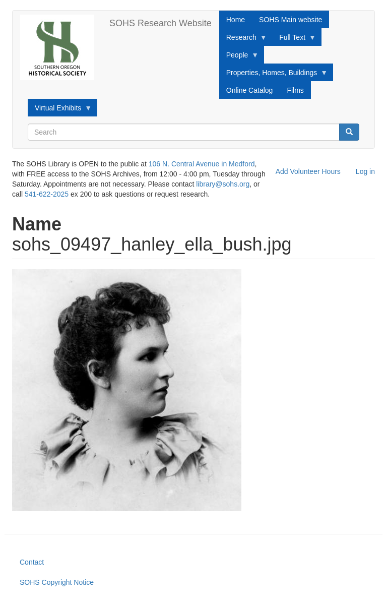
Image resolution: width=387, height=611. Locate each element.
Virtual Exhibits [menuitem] (60, 110)
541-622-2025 (47, 194)
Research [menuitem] (243, 39)
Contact (32, 562)
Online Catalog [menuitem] (249, 90)
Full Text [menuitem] (294, 39)
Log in (365, 171)
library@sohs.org (222, 184)
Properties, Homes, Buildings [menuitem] (273, 75)
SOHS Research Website (160, 23)
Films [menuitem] (295, 90)
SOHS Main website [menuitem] (290, 20)
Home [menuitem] (235, 20)
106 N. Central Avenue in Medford (202, 164)
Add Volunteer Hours (308, 171)
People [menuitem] (239, 57)
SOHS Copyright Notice (57, 582)
